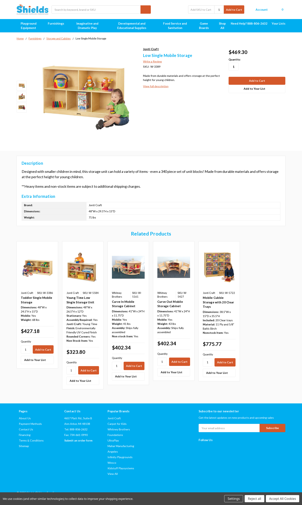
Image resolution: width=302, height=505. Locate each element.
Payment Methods (30, 423)
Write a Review (152, 61)
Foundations (115, 435)
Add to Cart (234, 9)
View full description (155, 86)
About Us (25, 418)
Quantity (26, 341)
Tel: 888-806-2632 (76, 429)
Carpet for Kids (117, 423)
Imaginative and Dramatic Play (91, 26)
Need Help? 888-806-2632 (249, 23)
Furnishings (58, 23)
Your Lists (278, 23)
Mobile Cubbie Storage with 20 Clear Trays (218, 302)
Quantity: (234, 59)
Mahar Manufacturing (121, 446)
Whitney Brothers (119, 429)
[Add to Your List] (37, 360)
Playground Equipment (32, 26)
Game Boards (206, 26)
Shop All (222, 26)
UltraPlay (113, 440)
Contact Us (26, 429)
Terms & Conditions (31, 440)
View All (113, 473)
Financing (25, 435)
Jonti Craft (114, 418)
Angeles (113, 451)
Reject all (254, 498)
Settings (234, 498)
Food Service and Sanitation (178, 26)
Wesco (112, 462)
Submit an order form (78, 440)
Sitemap (24, 446)
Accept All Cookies (282, 498)
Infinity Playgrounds (120, 457)
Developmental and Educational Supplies (136, 26)
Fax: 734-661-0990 (76, 435)
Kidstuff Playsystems (121, 468)
